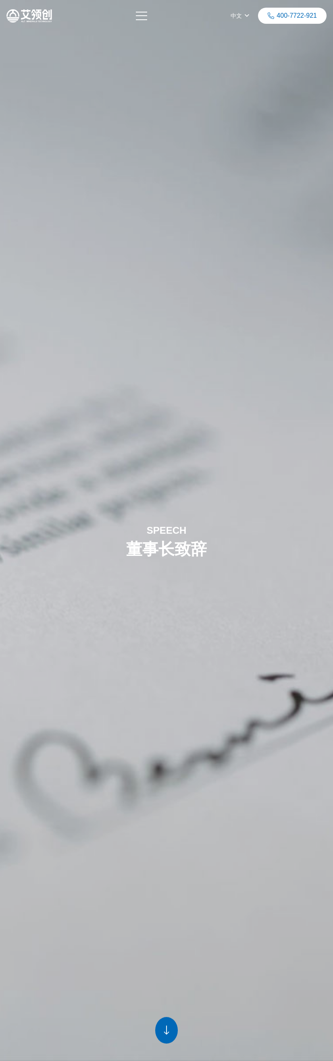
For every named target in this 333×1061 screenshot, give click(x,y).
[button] (240, 16)
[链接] (30, 16)
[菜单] (143, 16)
